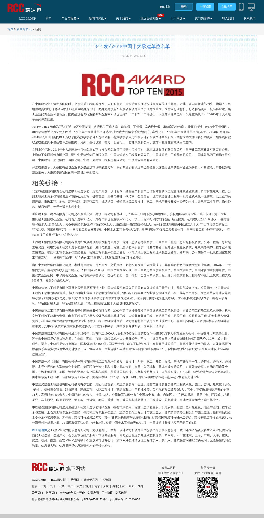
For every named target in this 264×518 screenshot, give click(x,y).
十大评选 (177, 18)
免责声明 (93, 492)
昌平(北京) (118, 486)
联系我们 (250, 18)
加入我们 (228, 18)
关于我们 (123, 18)
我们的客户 (203, 18)
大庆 (106, 486)
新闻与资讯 (98, 18)
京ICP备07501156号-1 (94, 499)
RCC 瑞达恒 (58, 479)
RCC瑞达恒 (39, 430)
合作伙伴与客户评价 (72, 492)
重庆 (70, 486)
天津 (61, 486)
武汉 (79, 486)
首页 (49, 18)
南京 (97, 486)
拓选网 (106, 479)
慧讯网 (75, 479)
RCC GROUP (27, 18)
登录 (184, 6)
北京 (34, 486)
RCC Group (39, 479)
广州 (52, 486)
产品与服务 (70, 18)
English (165, 6)
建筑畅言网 (91, 479)
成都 (140, 486)
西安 (131, 486)
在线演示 (226, 6)
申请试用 (205, 6)
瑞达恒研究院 (150, 18)
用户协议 (107, 492)
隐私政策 (121, 492)
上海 (43, 486)
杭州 (88, 486)
